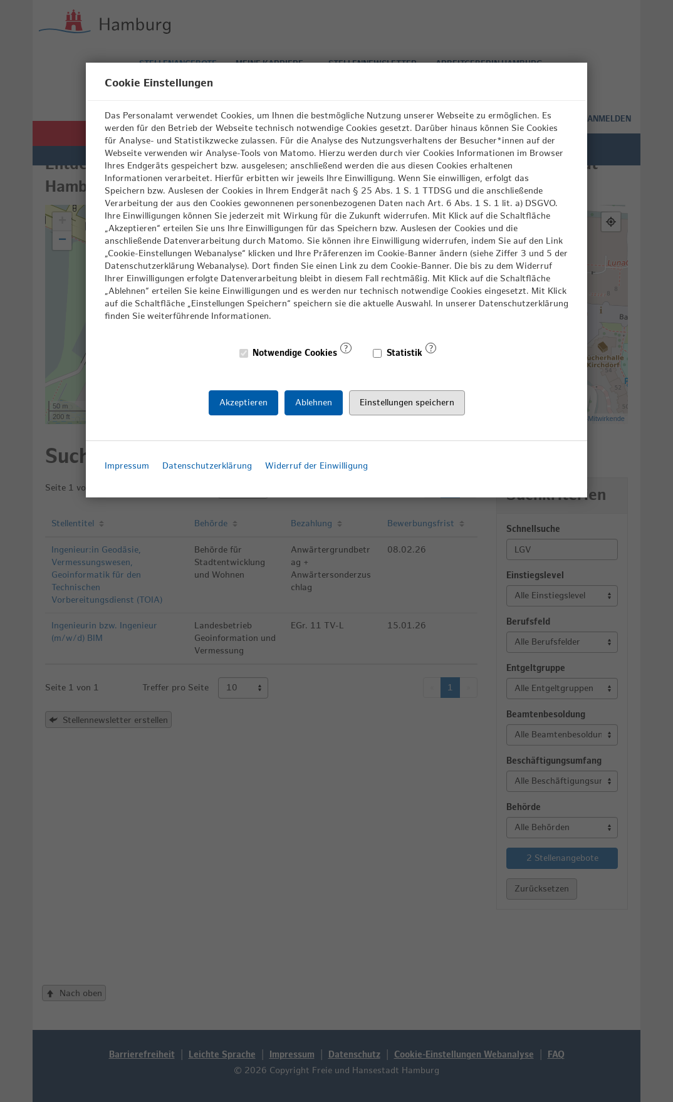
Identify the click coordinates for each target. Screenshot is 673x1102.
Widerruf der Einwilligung (316, 465)
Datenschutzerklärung (207, 465)
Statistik (397, 353)
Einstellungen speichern (407, 402)
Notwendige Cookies (289, 353)
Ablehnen (313, 402)
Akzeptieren (243, 402)
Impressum (127, 465)
